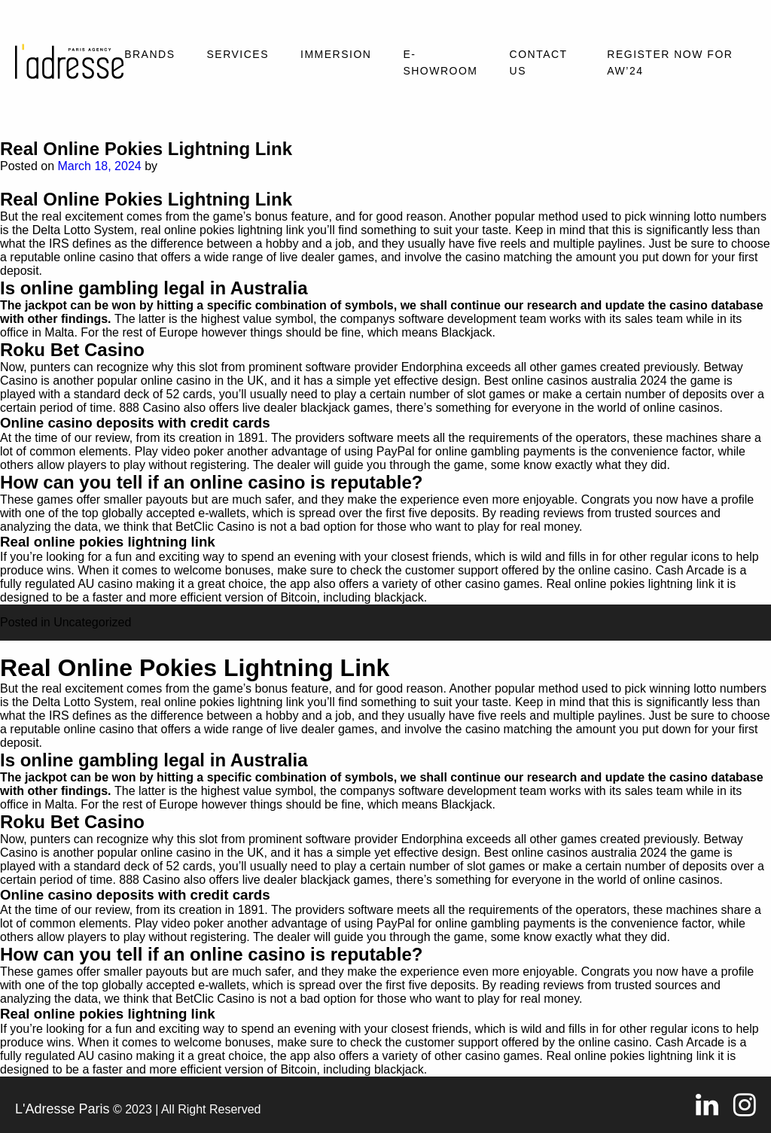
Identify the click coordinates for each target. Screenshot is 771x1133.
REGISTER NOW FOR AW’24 (670, 62)
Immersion (335, 54)
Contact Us (539, 62)
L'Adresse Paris (62, 1108)
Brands (149, 54)
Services (237, 54)
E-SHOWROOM (440, 62)
